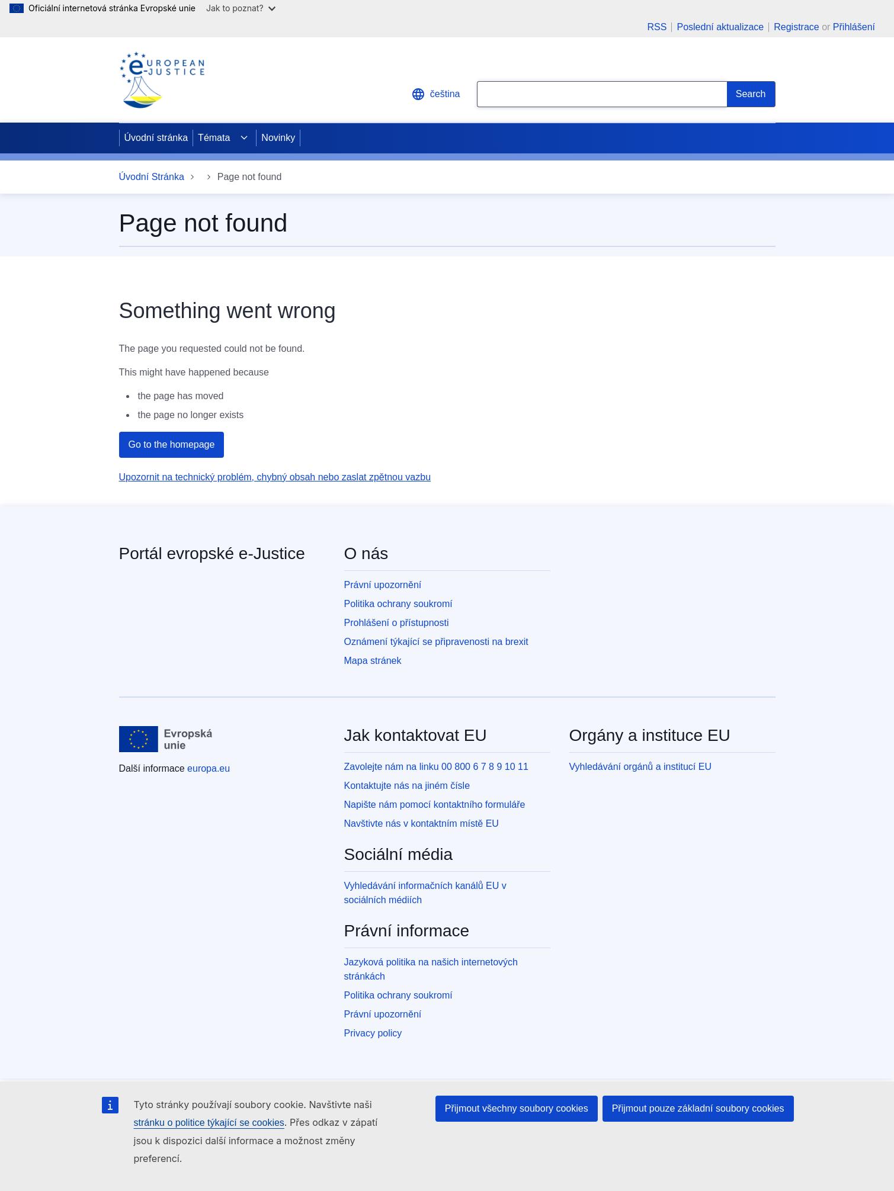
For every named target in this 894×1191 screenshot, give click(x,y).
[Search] (751, 94)
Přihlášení (854, 27)
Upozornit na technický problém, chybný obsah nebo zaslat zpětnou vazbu (275, 477)
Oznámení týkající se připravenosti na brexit (436, 642)
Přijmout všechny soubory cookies (516, 1108)
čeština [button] (435, 94)
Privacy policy (373, 1033)
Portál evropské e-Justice (212, 553)
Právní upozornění (383, 585)
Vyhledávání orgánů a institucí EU (640, 767)
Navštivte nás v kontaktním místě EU (421, 823)
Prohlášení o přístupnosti (396, 623)
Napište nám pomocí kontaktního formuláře (434, 805)
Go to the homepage (172, 444)
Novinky (278, 138)
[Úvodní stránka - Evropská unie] (166, 739)
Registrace (796, 27)
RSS (657, 27)
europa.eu (208, 768)
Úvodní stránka (156, 138)
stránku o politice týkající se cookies (209, 1123)
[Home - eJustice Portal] (161, 80)
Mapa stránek (373, 661)
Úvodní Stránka (151, 177)
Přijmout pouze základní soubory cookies (698, 1108)
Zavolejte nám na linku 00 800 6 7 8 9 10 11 (436, 767)
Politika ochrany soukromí (398, 604)
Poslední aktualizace (720, 27)
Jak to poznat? (240, 8)
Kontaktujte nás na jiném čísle (407, 786)
